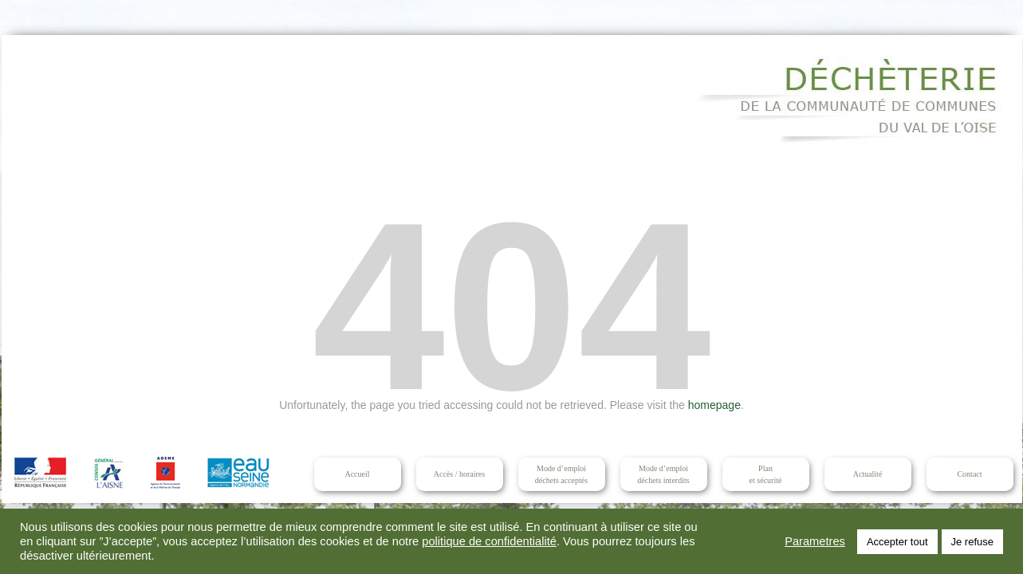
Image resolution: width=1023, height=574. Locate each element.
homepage (714, 405)
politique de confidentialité (489, 541)
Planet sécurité (766, 474)
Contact (969, 474)
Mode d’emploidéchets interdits (663, 474)
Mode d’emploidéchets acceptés (561, 474)
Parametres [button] (815, 541)
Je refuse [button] (972, 542)
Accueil (356, 474)
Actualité (868, 474)
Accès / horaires (459, 474)
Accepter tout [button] (897, 542)
